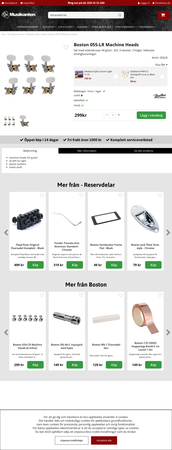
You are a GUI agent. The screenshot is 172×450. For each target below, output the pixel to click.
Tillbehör (30, 34)
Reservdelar (41, 34)
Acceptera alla (104, 440)
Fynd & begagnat (125, 26)
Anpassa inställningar (71, 440)
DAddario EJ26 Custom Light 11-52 (98, 73)
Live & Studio (65, 26)
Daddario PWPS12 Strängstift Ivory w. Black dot (142, 74)
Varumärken (146, 26)
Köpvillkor (28, 3)
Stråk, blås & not (101, 26)
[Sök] (86, 15)
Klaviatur (48, 26)
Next (167, 231)
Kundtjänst (11, 3)
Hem (4, 34)
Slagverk (82, 26)
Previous (5, 231)
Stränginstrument (28, 26)
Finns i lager (95, 91)
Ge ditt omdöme (143, 150)
